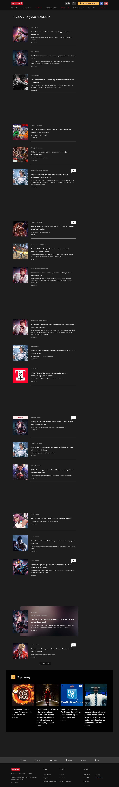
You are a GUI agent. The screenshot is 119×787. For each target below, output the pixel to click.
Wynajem (91, 8)
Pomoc (62, 775)
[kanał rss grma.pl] (97, 760)
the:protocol (99, 778)
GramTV (86, 778)
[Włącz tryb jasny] (67, 3)
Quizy (39, 8)
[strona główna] (21, 3)
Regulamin (46, 778)
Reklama (62, 778)
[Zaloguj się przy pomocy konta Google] (106, 3)
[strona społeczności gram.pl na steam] (83, 760)
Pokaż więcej (45, 663)
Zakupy (98, 775)
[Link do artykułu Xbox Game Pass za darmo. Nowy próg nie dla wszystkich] (23, 701)
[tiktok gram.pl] (23, 760)
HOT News (87, 775)
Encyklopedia (78, 8)
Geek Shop (103, 8)
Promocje (65, 8)
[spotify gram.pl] (69, 760)
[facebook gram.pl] (38, 760)
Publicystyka (51, 8)
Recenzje (26, 8)
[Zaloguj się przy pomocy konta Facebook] (101, 3)
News (14, 8)
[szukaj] (74, 3)
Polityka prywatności (49, 781)
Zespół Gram (47, 775)
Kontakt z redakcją (65, 781)
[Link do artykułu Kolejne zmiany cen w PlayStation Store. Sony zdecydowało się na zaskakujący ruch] (72, 702)
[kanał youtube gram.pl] (53, 760)
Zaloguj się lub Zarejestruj (89, 3)
